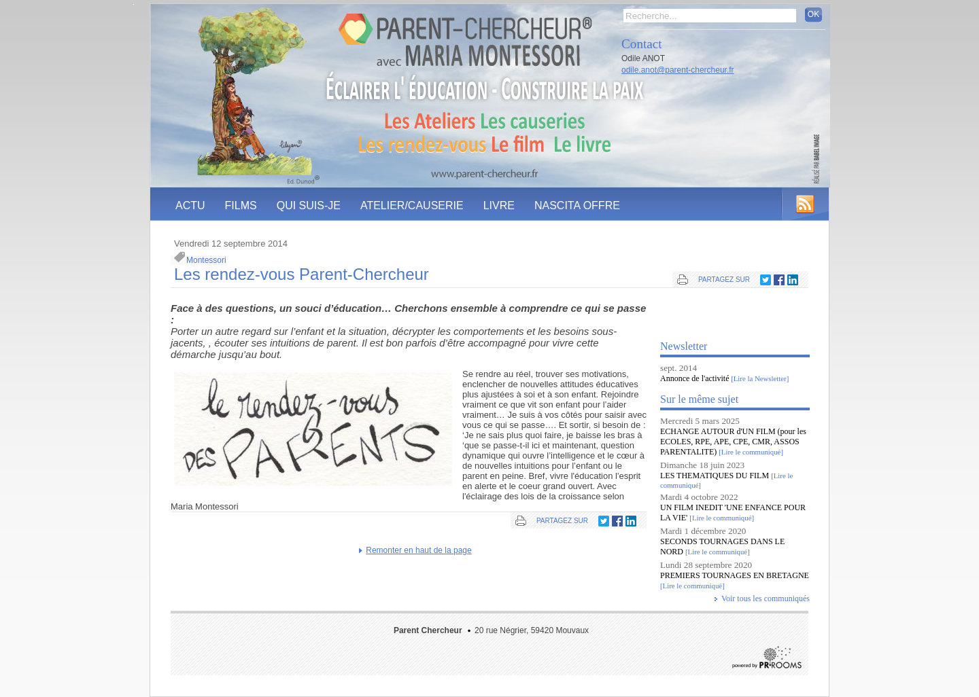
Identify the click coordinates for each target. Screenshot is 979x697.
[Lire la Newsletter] (759, 378)
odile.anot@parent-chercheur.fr (677, 70)
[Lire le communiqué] (751, 452)
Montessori (206, 260)
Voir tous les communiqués (765, 598)
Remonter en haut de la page (418, 550)
